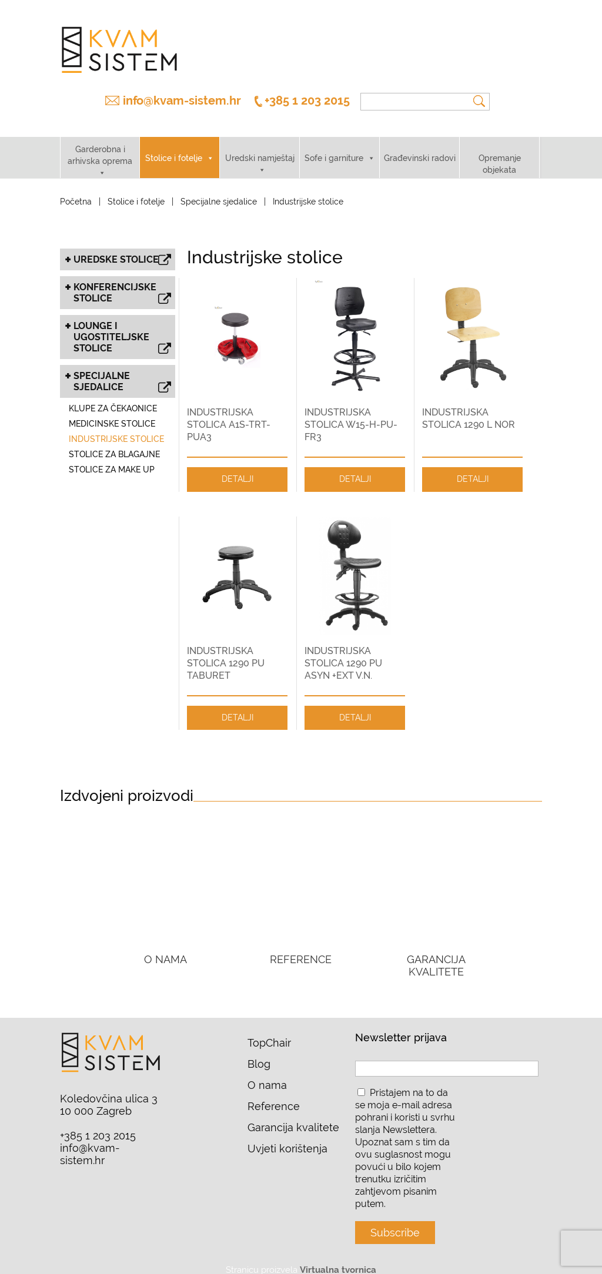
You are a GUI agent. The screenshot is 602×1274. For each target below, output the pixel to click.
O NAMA (165, 949)
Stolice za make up (112, 459)
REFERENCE (301, 949)
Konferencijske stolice (122, 283)
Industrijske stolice (116, 429)
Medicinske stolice (112, 413)
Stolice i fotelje (173, 148)
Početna (76, 191)
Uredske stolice (122, 250)
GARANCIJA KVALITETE (436, 955)
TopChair (269, 1033)
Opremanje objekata (500, 154)
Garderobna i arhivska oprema (100, 145)
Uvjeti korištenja (287, 1138)
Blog (259, 1054)
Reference (274, 1096)
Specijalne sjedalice (218, 191)
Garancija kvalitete (293, 1117)
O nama (267, 1075)
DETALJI (237, 469)
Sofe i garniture (334, 148)
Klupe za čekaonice (113, 398)
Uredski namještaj (260, 148)
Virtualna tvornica (338, 1260)
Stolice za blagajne (114, 444)
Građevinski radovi (420, 148)
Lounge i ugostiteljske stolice (122, 328)
